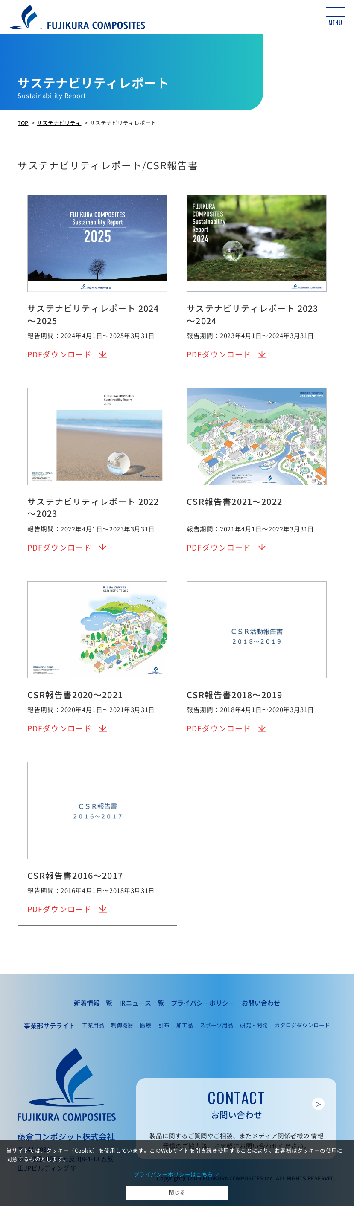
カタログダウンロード (302, 1025)
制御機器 (122, 1025)
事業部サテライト (49, 1025)
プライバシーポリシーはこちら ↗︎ (177, 1174)
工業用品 (93, 1025)
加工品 (184, 1025)
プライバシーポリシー (203, 1002)
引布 (164, 1025)
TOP (23, 123)
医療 (145, 1025)
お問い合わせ (261, 1002)
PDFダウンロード (59, 354)
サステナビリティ (59, 123)
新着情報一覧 (93, 1002)
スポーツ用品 (216, 1025)
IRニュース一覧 (141, 1002)
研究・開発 (254, 1025)
